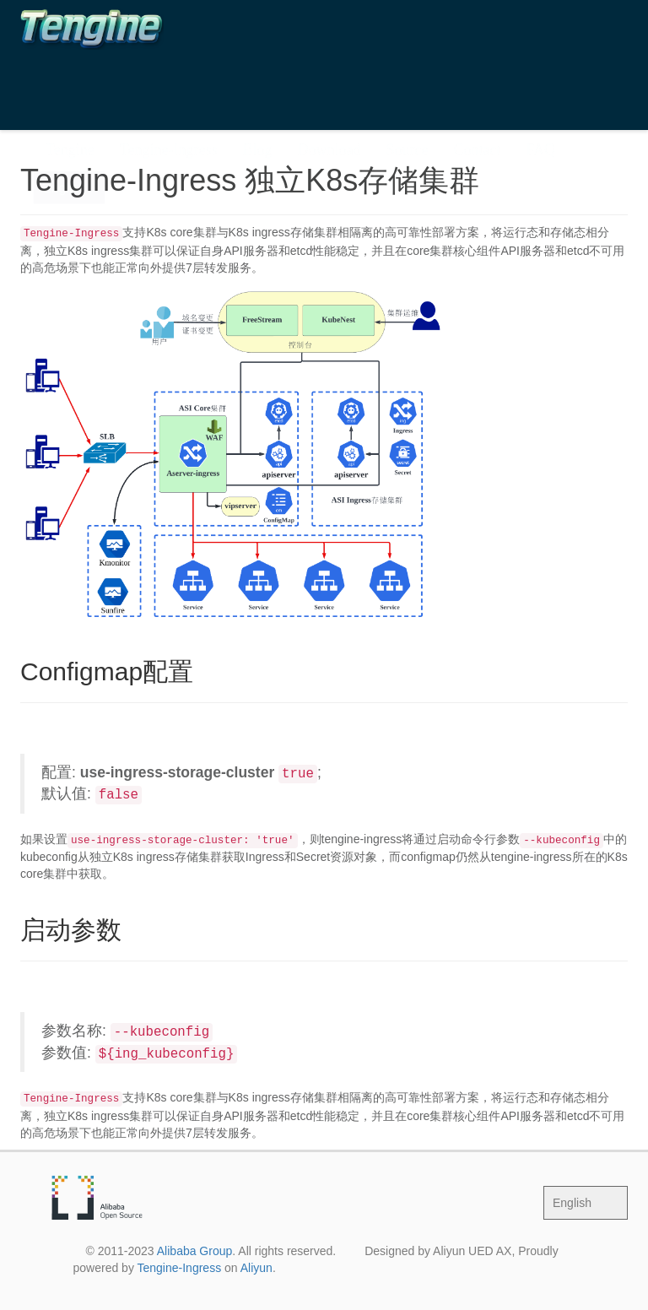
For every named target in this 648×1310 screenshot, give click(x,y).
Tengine (70, 79)
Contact (476, 79)
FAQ (540, 79)
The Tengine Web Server (105, 40)
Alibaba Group (195, 1251)
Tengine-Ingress (169, 79)
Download (328, 79)
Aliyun (256, 1268)
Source (407, 79)
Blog (257, 79)
